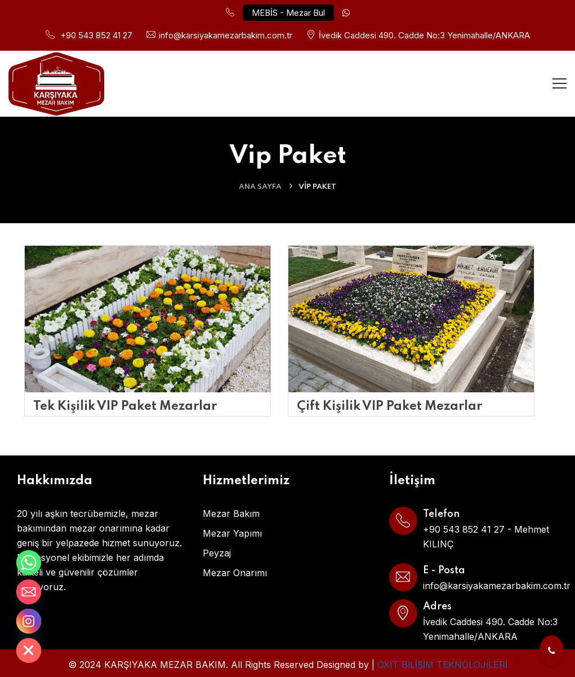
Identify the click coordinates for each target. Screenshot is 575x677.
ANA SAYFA (260, 187)
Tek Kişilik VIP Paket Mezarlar (125, 406)
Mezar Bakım (231, 513)
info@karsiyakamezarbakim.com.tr (225, 35)
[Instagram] (28, 621)
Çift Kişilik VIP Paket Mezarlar (389, 406)
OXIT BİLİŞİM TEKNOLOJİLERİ (442, 664)
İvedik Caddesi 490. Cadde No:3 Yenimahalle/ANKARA (424, 35)
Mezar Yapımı (232, 533)
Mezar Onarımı (235, 572)
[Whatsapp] (28, 562)
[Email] (28, 591)
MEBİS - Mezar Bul (288, 12)
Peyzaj (217, 553)
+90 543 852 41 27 (96, 35)
